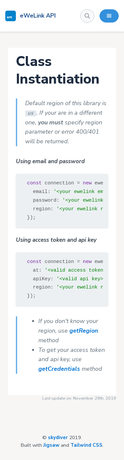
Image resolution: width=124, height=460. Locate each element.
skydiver (58, 437)
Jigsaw (51, 445)
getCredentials (59, 369)
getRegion (83, 331)
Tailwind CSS (86, 445)
